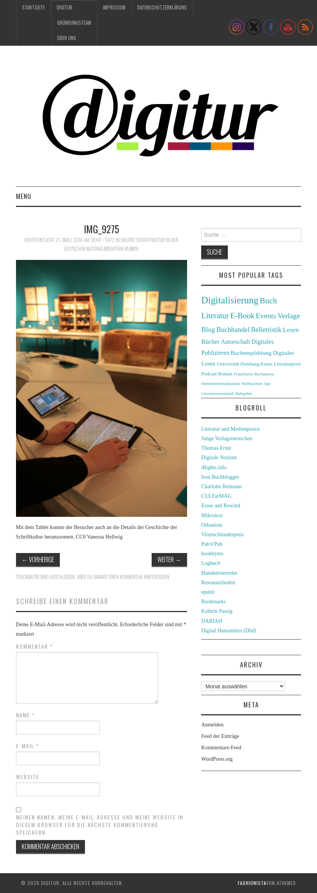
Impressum (114, 7)
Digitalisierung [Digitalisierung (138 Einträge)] (229, 300)
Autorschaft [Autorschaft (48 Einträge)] (235, 341)
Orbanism (211, 525)
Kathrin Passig (216, 611)
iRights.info (214, 467)
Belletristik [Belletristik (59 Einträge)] (266, 329)
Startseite (33, 7)
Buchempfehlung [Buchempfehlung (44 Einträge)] (251, 353)
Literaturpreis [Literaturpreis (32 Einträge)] (287, 364)
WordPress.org (216, 759)
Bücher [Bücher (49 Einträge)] (210, 341)
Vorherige (38, 559)
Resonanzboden (218, 582)
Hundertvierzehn (219, 573)
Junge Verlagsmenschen (226, 438)
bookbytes (212, 553)
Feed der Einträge (220, 736)
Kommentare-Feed (221, 747)
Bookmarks (213, 601)
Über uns (66, 38)
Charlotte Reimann (221, 486)
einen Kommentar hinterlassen (139, 576)
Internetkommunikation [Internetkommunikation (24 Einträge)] (220, 383)
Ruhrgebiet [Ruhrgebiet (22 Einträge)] (243, 393)
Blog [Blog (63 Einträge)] (208, 329)
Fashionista (252, 883)
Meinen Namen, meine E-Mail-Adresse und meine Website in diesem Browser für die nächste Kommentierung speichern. (99, 824)
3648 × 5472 (102, 240)
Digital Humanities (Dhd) (228, 630)
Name (25, 715)
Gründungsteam (74, 22)
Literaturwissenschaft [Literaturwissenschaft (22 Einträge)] (217, 393)
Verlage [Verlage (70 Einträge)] (288, 316)
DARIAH (211, 621)
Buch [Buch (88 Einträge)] (268, 300)
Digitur (64, 7)
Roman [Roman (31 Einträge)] (225, 374)
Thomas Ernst (216, 448)
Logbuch (210, 563)
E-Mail (27, 746)
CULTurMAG (216, 496)
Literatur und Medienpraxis (230, 429)
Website (27, 777)
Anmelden (212, 725)
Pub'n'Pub (212, 544)
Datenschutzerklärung (162, 7)
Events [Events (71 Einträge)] (266, 316)
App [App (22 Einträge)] (267, 384)
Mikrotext (212, 515)
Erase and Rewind (220, 505)
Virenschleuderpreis (222, 534)
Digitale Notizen (219, 457)
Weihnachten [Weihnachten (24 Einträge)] (252, 383)
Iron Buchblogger (220, 477)
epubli (208, 592)
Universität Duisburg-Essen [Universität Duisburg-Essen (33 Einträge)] (245, 364)
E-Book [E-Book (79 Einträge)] (242, 315)
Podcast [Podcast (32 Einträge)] (209, 374)
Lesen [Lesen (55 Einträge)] (291, 329)
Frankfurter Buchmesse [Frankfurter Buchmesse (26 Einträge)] (254, 374)
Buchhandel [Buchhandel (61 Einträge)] (233, 329)
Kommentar (34, 646)
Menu (23, 196)
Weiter (169, 559)
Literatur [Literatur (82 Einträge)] (215, 315)
